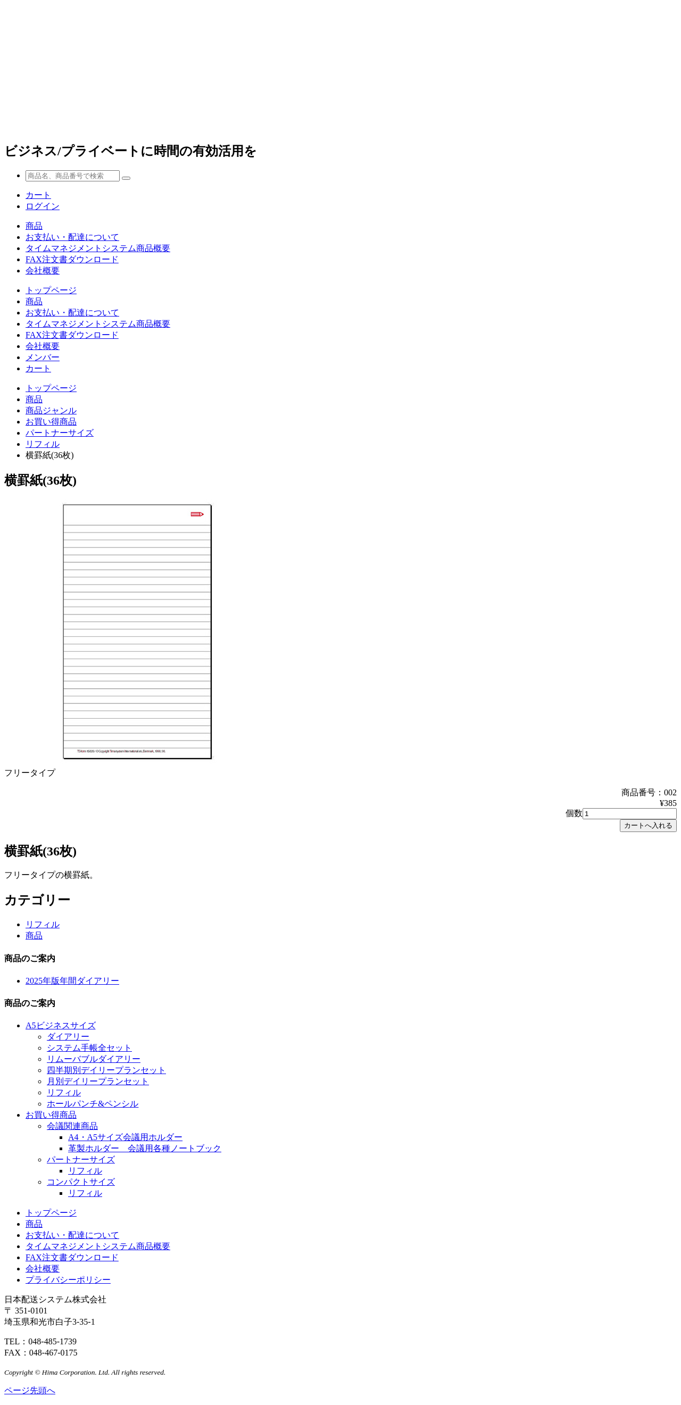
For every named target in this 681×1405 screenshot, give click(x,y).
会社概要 (43, 270)
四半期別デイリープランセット (106, 1070)
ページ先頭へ (29, 1390)
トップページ (51, 290)
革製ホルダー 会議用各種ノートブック (144, 1148)
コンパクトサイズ (81, 1181)
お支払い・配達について (72, 237)
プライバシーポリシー (68, 1279)
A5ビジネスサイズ (61, 1025)
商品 (34, 225)
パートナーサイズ (60, 432)
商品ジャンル (51, 410)
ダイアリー (68, 1036)
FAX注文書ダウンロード (72, 259)
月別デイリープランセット (98, 1081)
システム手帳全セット (89, 1047)
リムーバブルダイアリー (93, 1058)
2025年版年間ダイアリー (72, 980)
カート (38, 368)
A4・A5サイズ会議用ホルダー (125, 1137)
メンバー (43, 357)
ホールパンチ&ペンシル (92, 1103)
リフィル (43, 443)
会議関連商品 (72, 1125)
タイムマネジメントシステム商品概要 (98, 248)
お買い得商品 (51, 421)
